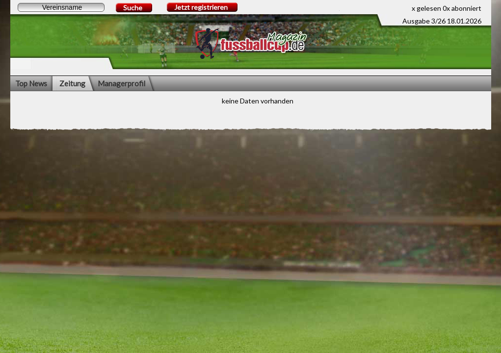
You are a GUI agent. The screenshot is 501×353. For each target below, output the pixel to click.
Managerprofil (121, 83)
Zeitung (72, 83)
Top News (31, 83)
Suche (132, 7)
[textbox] (61, 7)
